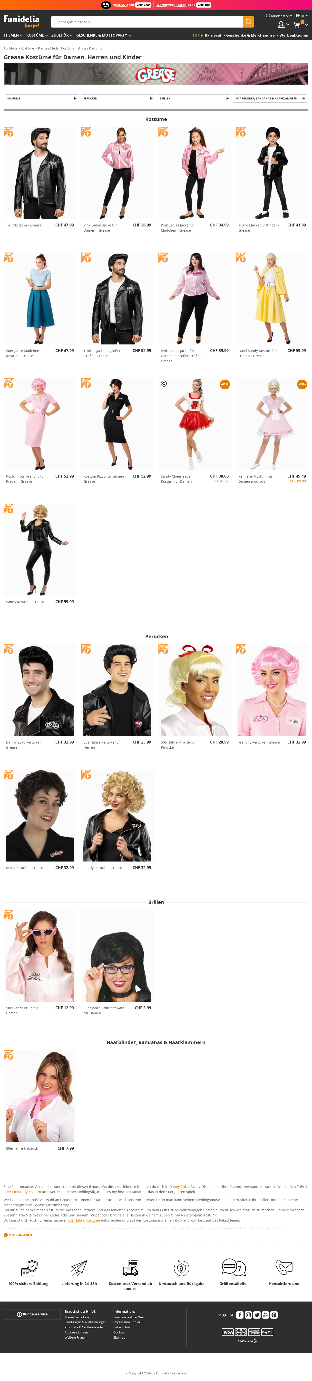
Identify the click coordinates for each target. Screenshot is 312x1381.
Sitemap (119, 1338)
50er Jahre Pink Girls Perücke (177, 745)
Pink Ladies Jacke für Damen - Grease (100, 228)
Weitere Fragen (76, 1338)
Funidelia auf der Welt (129, 1317)
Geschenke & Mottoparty (101, 35)
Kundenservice (32, 1314)
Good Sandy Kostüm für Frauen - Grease (257, 354)
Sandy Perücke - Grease (103, 868)
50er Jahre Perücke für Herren (102, 745)
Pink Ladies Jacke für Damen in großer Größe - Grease (181, 356)
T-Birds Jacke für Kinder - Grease (258, 228)
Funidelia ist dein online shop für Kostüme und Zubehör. (21, 21)
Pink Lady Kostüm (26, 1192)
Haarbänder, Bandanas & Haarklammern (267, 98)
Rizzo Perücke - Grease (24, 868)
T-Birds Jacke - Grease (24, 225)
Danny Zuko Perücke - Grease (23, 745)
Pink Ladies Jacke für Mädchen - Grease (177, 228)
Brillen (165, 98)
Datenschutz (122, 1327)
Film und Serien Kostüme (56, 48)
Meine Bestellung (77, 1317)
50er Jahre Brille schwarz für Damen (104, 1011)
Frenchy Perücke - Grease (259, 742)
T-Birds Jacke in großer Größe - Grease (102, 354)
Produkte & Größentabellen (85, 1327)
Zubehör (60, 35)
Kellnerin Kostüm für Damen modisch (255, 479)
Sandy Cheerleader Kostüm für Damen (176, 479)
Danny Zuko (179, 1187)
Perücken (91, 98)
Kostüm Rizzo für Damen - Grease (105, 479)
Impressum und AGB (128, 1322)
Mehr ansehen (20, 1235)
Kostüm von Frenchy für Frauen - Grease (25, 479)
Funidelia (10, 48)
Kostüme (35, 35)
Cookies (119, 1333)
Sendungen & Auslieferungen (86, 1322)
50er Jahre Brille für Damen (22, 1011)
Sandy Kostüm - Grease (25, 602)
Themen (11, 35)
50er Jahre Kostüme (84, 1220)
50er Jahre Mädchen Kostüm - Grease (22, 354)
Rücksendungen (76, 1333)
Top (196, 35)
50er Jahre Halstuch (22, 1148)
